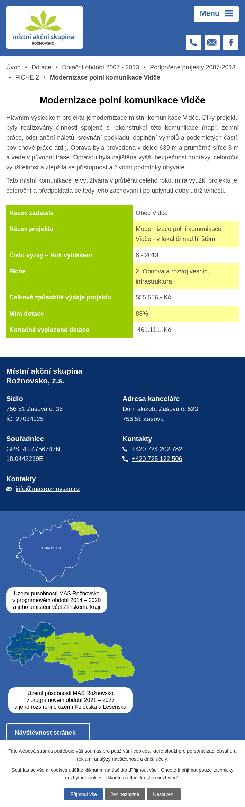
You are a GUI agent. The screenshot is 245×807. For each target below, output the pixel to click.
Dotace (41, 67)
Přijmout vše (83, 794)
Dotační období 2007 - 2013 (100, 67)
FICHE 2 (27, 77)
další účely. (156, 758)
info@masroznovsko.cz (48, 489)
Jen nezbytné (124, 794)
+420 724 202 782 (157, 449)
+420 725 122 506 (157, 459)
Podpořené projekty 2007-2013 (192, 67)
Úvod (13, 67)
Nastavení (164, 794)
